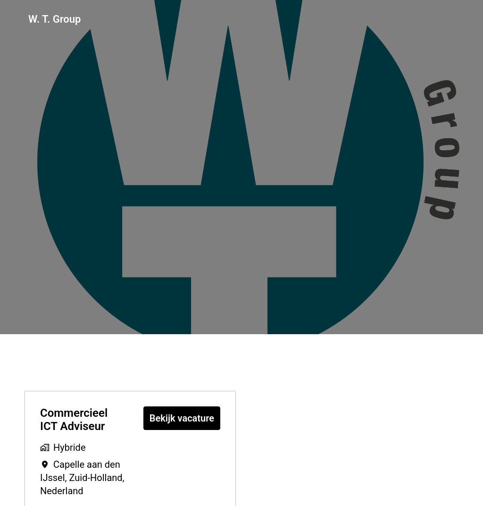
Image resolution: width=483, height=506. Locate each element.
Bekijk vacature (182, 418)
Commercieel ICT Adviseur (74, 419)
